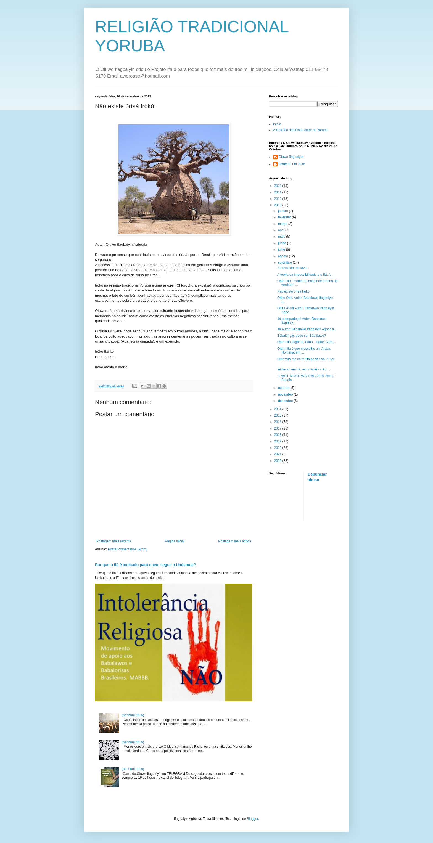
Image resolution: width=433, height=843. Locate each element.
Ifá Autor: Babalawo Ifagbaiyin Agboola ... (307, 329)
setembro (285, 262)
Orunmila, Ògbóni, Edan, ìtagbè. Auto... (306, 342)
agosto (283, 256)
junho (282, 243)
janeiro (283, 211)
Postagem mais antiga (234, 541)
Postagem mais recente (113, 541)
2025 (278, 461)
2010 (278, 186)
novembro (286, 394)
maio (282, 236)
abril (281, 230)
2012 (278, 199)
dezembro (286, 401)
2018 (278, 435)
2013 (278, 205)
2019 (278, 441)
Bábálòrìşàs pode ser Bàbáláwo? (301, 336)
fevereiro (285, 217)
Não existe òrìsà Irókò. (293, 291)
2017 (278, 428)
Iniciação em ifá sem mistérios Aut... (303, 369)
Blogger (252, 819)
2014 (278, 409)
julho (282, 249)
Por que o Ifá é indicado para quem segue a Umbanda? (145, 565)
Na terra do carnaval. (292, 268)
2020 (278, 448)
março (283, 224)
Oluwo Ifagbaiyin (291, 157)
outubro (284, 388)
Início (277, 124)
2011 (278, 192)
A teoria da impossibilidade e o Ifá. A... (305, 275)
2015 (278, 415)
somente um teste (292, 164)
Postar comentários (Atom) (127, 549)
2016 (278, 422)
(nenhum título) (133, 715)
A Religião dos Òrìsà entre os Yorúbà (300, 130)
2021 (278, 454)
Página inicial (174, 541)
